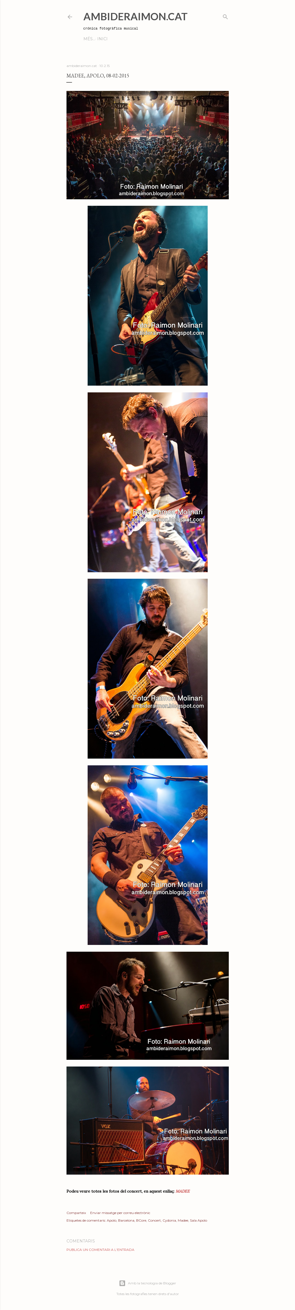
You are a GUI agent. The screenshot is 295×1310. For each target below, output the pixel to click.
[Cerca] (225, 15)
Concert (154, 1220)
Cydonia (169, 1220)
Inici (90, 38)
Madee (183, 1220)
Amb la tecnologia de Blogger (147, 1283)
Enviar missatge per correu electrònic (120, 1213)
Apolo (111, 1220)
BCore (141, 1220)
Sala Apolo (198, 1220)
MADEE (182, 1191)
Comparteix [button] (76, 1213)
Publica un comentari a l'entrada (100, 1250)
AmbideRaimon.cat (135, 16)
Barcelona (126, 1220)
